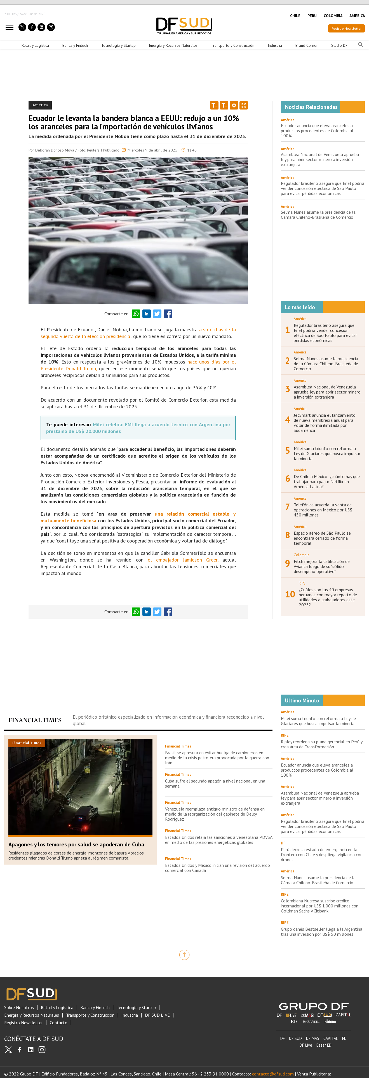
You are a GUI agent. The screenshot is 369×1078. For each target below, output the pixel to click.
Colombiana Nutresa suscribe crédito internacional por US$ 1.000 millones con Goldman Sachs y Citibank (319, 905)
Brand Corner (306, 45)
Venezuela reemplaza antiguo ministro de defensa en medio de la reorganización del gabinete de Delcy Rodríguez (215, 813)
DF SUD (295, 1038)
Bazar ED (324, 1045)
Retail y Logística (35, 45)
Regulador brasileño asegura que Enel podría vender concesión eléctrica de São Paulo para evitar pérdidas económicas (322, 188)
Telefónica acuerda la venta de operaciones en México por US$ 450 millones (323, 509)
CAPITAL (330, 1038)
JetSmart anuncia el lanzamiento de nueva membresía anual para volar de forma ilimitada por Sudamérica (325, 423)
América (287, 120)
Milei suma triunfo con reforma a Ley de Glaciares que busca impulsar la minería (327, 453)
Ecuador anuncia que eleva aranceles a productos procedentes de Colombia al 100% (317, 130)
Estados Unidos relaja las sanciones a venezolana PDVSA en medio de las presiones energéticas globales (218, 840)
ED (344, 1038)
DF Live (306, 1045)
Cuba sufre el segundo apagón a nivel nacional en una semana (215, 783)
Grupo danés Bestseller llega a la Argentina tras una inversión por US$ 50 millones (321, 931)
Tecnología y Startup (118, 45)
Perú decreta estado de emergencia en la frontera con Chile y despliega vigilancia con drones (322, 854)
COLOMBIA (333, 15)
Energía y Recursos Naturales (173, 45)
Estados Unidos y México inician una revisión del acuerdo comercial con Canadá (217, 868)
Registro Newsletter (346, 28)
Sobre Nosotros (19, 1007)
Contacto (58, 1022)
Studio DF (339, 45)
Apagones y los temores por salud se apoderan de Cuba (76, 844)
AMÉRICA (357, 15)
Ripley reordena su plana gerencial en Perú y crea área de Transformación (321, 744)
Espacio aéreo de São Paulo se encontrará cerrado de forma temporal (322, 538)
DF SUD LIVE (157, 1015)
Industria (275, 45)
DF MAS (312, 1038)
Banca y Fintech (75, 45)
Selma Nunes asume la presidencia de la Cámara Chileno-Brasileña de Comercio (318, 214)
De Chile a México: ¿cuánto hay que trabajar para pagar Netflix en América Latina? (327, 481)
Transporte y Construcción (232, 45)
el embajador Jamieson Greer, (183, 560)
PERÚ (312, 15)
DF (282, 1038)
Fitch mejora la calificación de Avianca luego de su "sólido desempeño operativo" (322, 566)
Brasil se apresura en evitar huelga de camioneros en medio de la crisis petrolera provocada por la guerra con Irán (217, 757)
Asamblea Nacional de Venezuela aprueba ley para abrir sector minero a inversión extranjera (320, 159)
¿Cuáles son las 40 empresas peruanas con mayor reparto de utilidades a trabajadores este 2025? (328, 597)
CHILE (295, 15)
